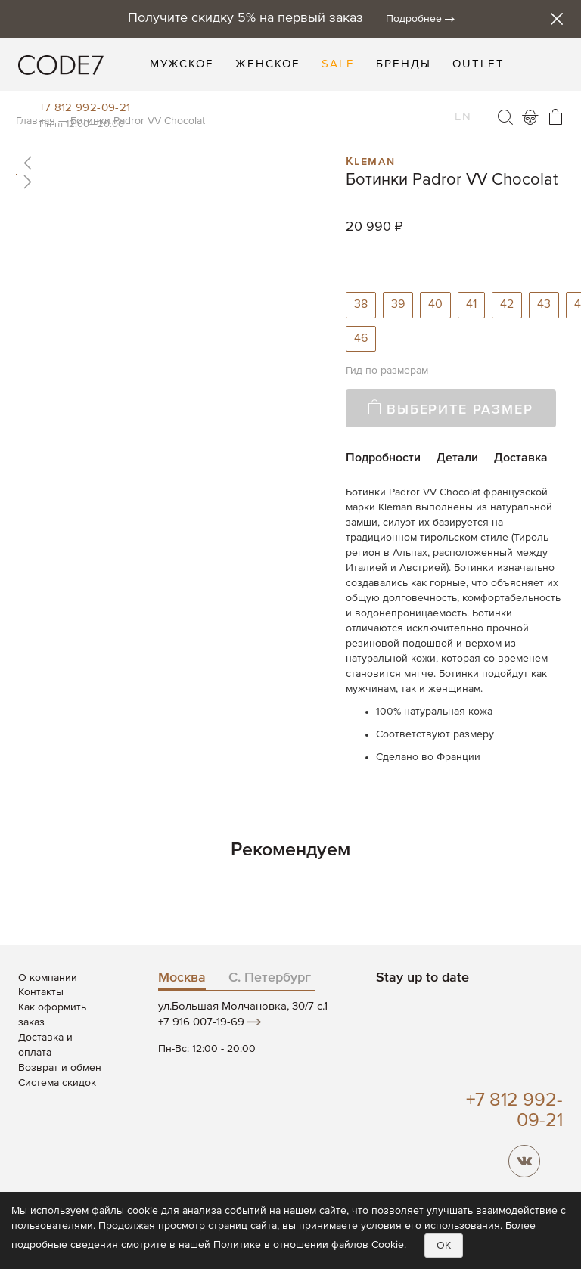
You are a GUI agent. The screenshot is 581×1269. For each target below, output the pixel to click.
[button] (172, 162)
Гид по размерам (387, 370)
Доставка (521, 458)
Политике (237, 1245)
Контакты (41, 992)
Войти (530, 117)
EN (463, 107)
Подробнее (414, 19)
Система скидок (57, 1083)
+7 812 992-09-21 (85, 107)
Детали (457, 458)
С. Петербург (269, 978)
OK (444, 1245)
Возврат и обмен (59, 1068)
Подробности (383, 458)
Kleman (371, 160)
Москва (182, 978)
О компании (47, 978)
